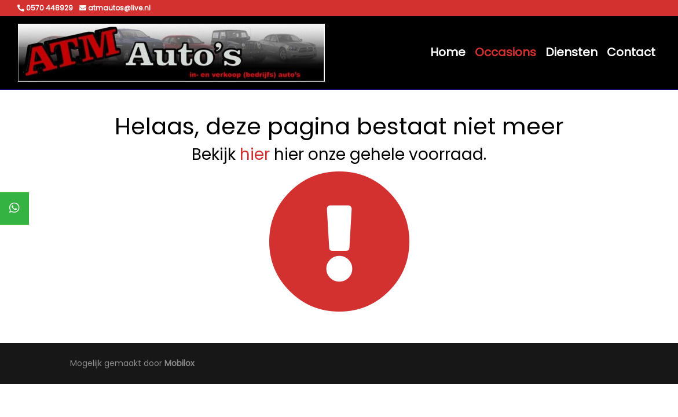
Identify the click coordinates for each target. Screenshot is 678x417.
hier (255, 154)
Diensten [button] (571, 52)
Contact (631, 52)
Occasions (505, 52)
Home (448, 52)
